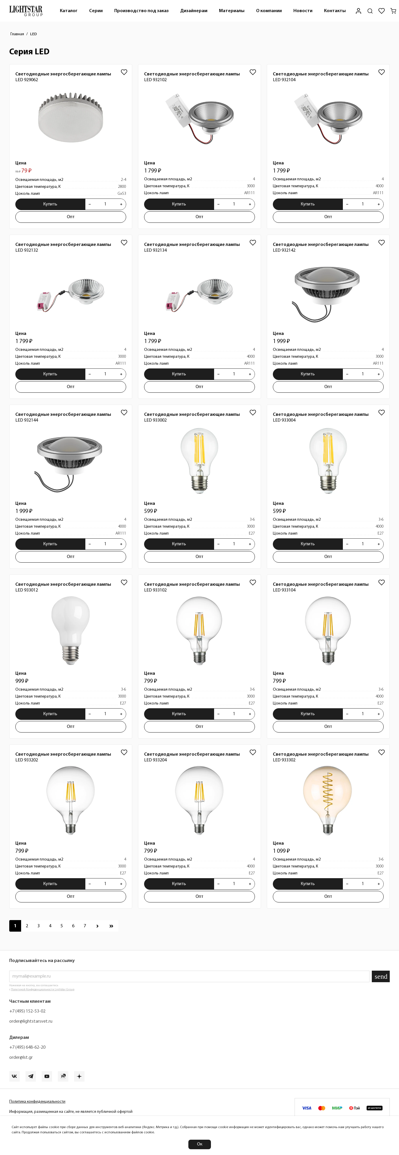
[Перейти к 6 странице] (73, 926)
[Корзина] (393, 11)
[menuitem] (68, 11)
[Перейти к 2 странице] (27, 926)
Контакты (335, 11)
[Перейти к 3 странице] (38, 926)
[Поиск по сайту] (370, 11)
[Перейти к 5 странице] (61, 926)
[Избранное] (381, 11)
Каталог (69, 11)
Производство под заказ (141, 11)
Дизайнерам (193, 11)
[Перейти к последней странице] (111, 926)
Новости (302, 11)
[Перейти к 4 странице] (50, 926)
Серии (96, 11)
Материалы (231, 11)
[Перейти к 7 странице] (85, 926)
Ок (199, 1144)
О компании (269, 11)
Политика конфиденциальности (37, 1102)
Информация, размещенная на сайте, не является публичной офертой (71, 1112)
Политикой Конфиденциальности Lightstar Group (42, 989)
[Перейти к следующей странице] (97, 926)
